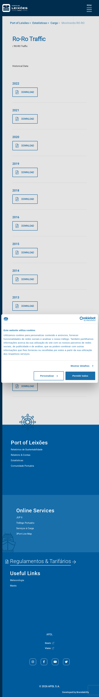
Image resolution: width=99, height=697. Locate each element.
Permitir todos (80, 375)
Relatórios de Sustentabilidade (26, 449)
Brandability (83, 692)
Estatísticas (17, 460)
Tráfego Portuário (25, 523)
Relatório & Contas (20, 455)
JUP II (19, 517)
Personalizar (49, 375)
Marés (13, 585)
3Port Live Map (24, 533)
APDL (49, 634)
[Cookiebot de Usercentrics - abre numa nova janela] (81, 319)
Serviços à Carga (25, 528)
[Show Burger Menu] (89, 8)
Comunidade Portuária (22, 465)
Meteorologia (17, 580)
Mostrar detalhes (80, 366)
